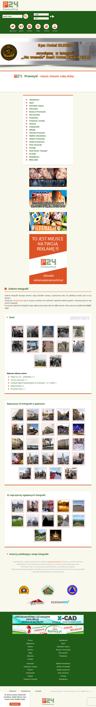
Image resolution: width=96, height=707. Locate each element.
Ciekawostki (34, 127)
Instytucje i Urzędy (37, 121)
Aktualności (34, 100)
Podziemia (33, 118)
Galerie (30, 647)
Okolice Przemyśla (37, 139)
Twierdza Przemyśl (37, 133)
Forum (30, 640)
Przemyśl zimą (16, 389)
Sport (31, 103)
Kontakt (32, 154)
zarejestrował (18, 301)
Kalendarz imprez (36, 106)
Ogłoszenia (30, 643)
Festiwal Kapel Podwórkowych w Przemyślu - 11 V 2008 (32, 383)
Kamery (30, 650)
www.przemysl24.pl (54, 562)
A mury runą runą (17, 380)
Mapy (30, 653)
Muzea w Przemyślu (37, 112)
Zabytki (32, 130)
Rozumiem (14, 704)
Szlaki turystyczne (36, 142)
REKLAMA (33, 160)
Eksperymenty (16, 386)
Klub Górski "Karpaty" (38, 151)
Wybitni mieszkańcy (37, 136)
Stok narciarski (35, 145)
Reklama (30, 656)
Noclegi (32, 148)
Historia (32, 124)
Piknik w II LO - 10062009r (21, 377)
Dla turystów (34, 115)
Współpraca (34, 157)
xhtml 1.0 (84, 691)
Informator (33, 109)
